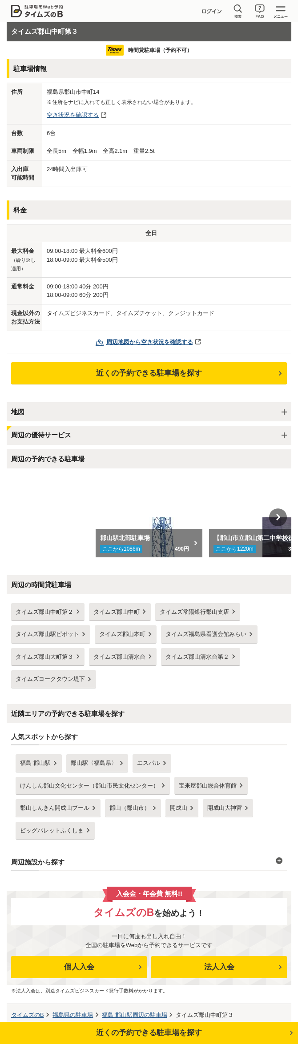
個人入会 (79, 967)
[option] (149, 517)
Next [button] (278, 517)
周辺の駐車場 (134, 1015)
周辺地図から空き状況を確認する (149, 342)
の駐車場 (72, 1015)
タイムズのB (27, 1015)
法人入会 (219, 967)
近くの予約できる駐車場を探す (149, 373)
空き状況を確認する (73, 115)
